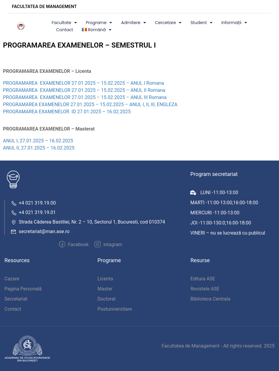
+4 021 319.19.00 (33, 203)
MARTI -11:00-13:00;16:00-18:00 (224, 202)
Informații (234, 22)
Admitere (133, 22)
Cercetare (168, 22)
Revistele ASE (204, 289)
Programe (99, 22)
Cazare (11, 279)
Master (104, 289)
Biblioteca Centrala (210, 299)
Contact (64, 30)
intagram (108, 244)
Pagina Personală (23, 289)
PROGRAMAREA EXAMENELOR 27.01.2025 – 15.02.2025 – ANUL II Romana (84, 90)
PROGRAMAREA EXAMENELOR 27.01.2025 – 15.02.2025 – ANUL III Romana (85, 97)
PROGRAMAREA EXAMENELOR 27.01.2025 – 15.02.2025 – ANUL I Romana (83, 83)
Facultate (64, 22)
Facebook (74, 244)
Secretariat (15, 299)
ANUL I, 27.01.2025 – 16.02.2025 (38, 141)
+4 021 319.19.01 (33, 212)
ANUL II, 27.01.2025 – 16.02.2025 (39, 148)
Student (201, 22)
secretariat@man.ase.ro (40, 231)
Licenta (105, 279)
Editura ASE (202, 279)
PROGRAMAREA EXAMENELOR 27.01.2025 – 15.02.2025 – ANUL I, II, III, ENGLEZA (90, 104)
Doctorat (106, 299)
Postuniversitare (114, 309)
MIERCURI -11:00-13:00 (214, 213)
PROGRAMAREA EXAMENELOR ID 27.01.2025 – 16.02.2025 (67, 111)
